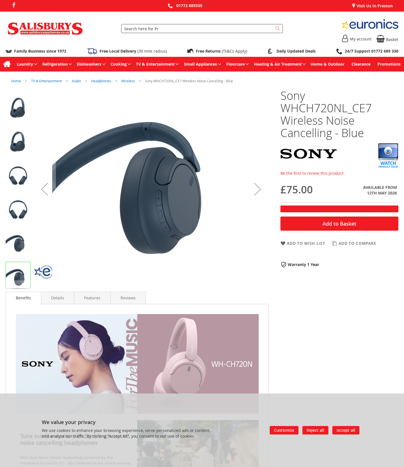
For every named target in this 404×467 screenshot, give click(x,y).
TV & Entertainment (47, 81)
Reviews (128, 297)
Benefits (23, 297)
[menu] (202, 64)
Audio (77, 81)
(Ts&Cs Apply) (221, 51)
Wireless (128, 81)
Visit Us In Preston (374, 5)
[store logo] (45, 28)
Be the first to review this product (312, 173)
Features (92, 297)
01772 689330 (189, 5)
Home (16, 81)
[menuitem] (6, 64)
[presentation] (23, 298)
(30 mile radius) (132, 51)
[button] (44, 189)
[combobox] (202, 28)
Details (57, 297)
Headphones (101, 81)
